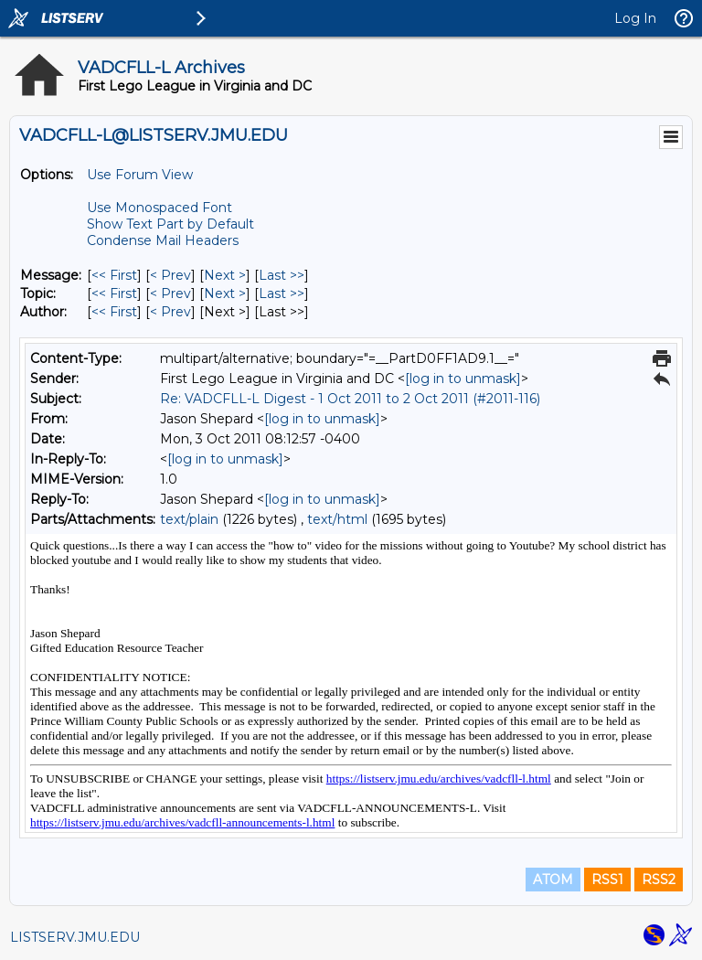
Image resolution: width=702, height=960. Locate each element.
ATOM (553, 879)
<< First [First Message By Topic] (114, 293)
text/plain (189, 519)
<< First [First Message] (114, 275)
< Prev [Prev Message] (170, 275)
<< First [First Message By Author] (114, 312)
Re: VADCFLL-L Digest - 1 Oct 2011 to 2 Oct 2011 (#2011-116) (350, 398)
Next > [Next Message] (225, 275)
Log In (635, 18)
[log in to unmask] (463, 378)
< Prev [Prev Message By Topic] (170, 293)
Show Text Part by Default (170, 224)
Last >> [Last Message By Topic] (281, 293)
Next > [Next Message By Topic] (225, 293)
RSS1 (607, 879)
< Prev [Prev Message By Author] (170, 312)
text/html (337, 519)
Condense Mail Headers (163, 240)
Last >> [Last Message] (281, 275)
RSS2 (658, 879)
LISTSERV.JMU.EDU (75, 937)
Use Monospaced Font (159, 207)
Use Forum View (140, 174)
